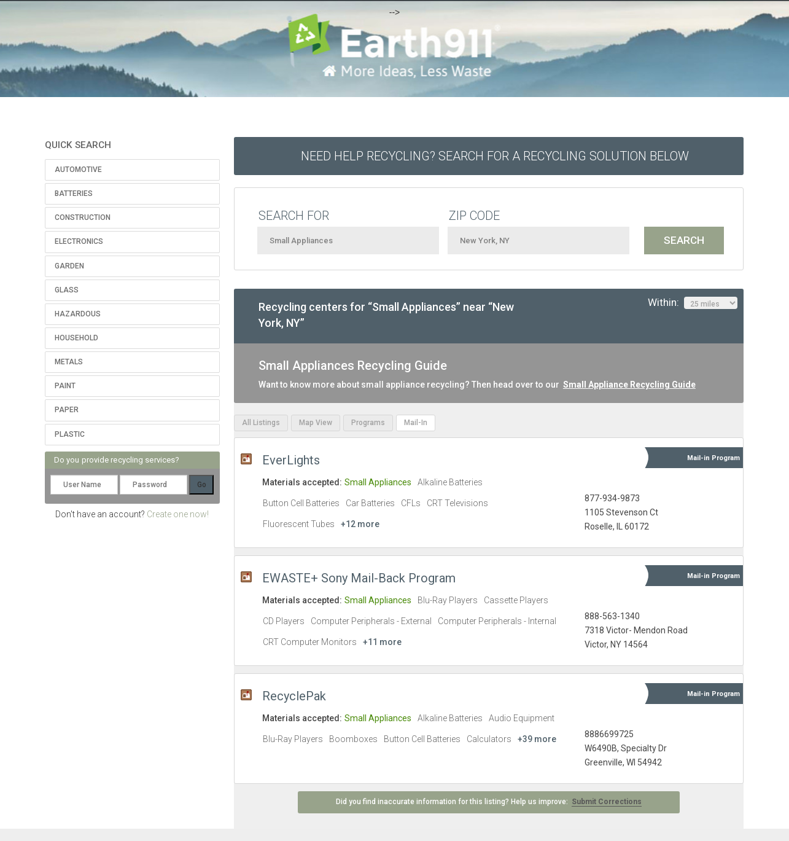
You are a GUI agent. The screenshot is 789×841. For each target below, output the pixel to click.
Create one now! (178, 514)
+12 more (360, 524)
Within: (692, 303)
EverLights (291, 460)
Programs (368, 422)
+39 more (537, 739)
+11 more (382, 642)
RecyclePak (294, 696)
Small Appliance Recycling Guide (629, 384)
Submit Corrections (607, 801)
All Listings (261, 422)
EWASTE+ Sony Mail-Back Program (359, 578)
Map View (315, 422)
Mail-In (415, 422)
